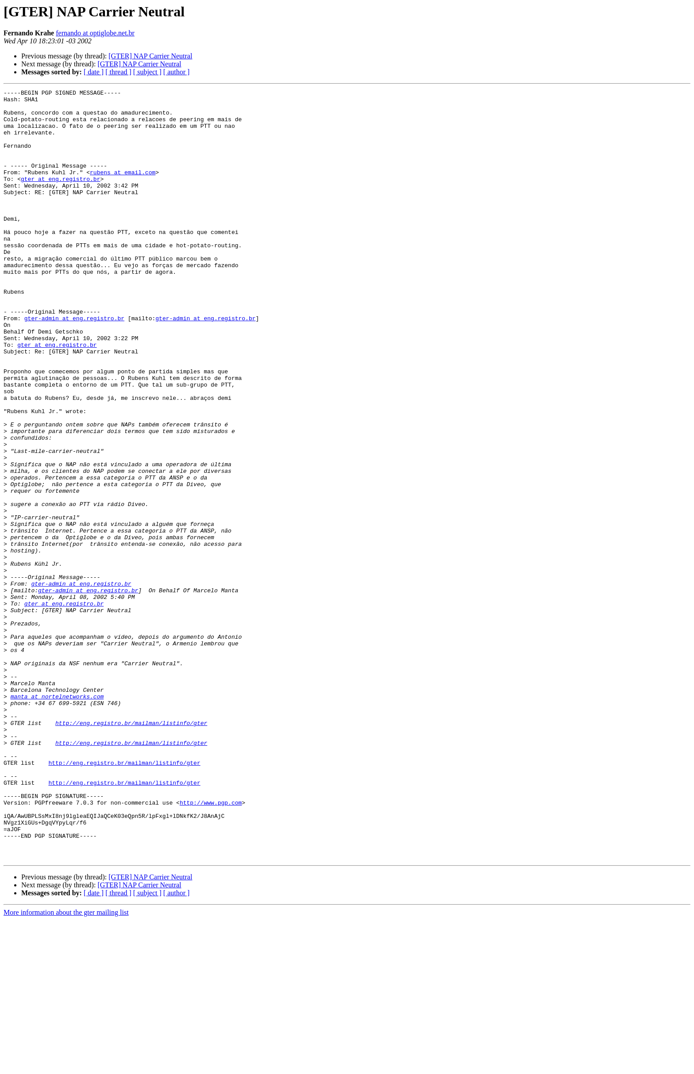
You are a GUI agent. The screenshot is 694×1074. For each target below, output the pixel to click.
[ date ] (94, 72)
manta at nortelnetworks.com (57, 818)
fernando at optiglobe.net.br (95, 33)
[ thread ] (118, 72)
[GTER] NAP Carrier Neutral (150, 56)
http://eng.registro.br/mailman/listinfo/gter (131, 850)
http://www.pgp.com (211, 946)
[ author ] (176, 72)
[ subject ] (147, 72)
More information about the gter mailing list (66, 1066)
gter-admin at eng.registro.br (74, 364)
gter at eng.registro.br (60, 197)
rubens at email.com (122, 189)
